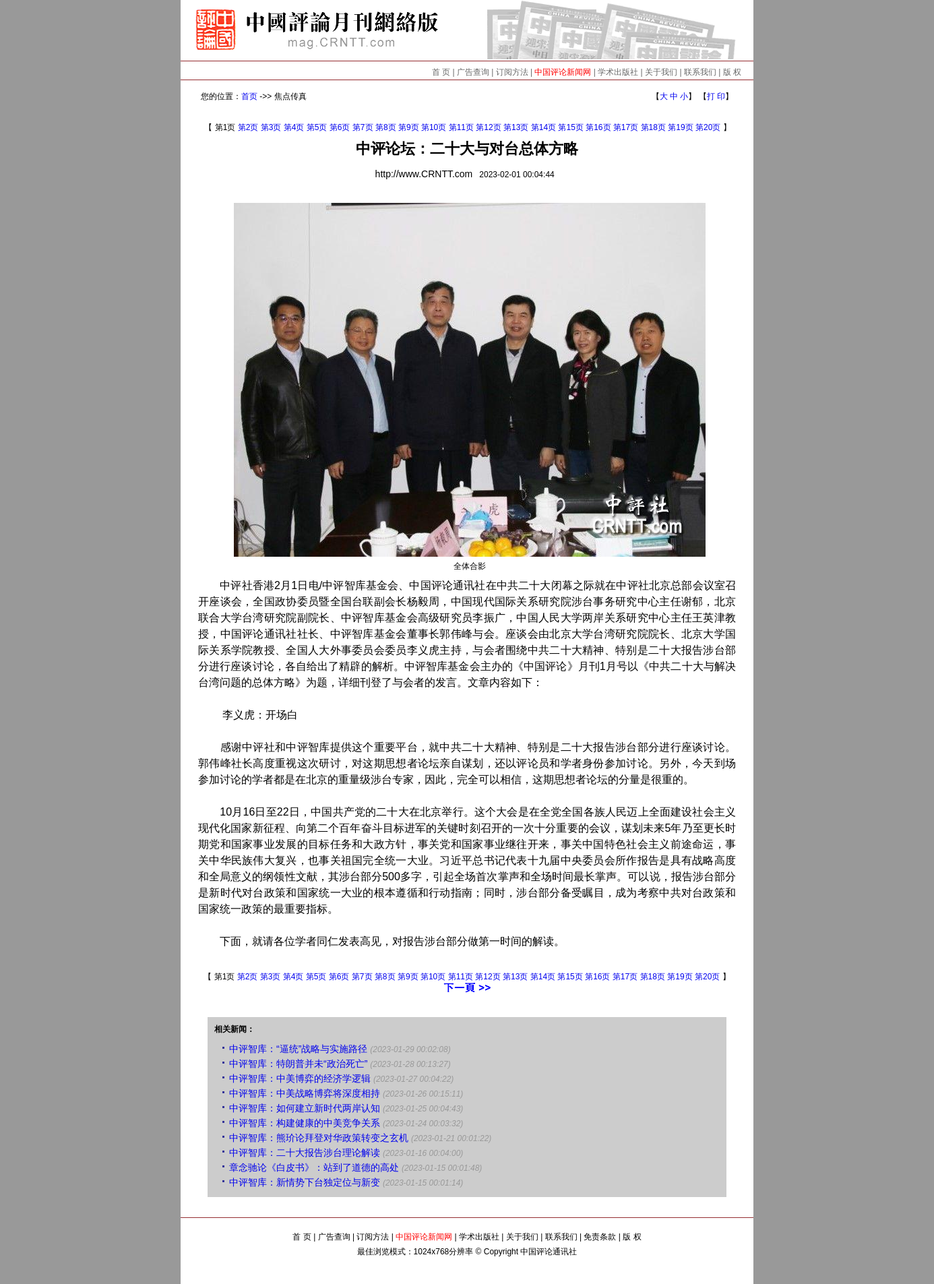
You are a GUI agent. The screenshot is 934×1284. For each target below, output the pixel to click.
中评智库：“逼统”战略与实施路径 (298, 1048)
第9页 (408, 127)
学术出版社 (618, 72)
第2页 (248, 127)
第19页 (680, 127)
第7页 (362, 127)
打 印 (716, 96)
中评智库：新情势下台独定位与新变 (304, 1182)
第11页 (461, 127)
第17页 (625, 127)
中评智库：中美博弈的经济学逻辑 (300, 1078)
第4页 (294, 127)
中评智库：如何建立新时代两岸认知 (304, 1108)
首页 (249, 96)
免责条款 (600, 1237)
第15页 (570, 127)
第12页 (488, 127)
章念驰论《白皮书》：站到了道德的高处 (314, 1167)
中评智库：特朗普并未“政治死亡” (298, 1063)
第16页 (598, 127)
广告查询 (473, 72)
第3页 (271, 127)
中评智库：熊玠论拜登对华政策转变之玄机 (318, 1137)
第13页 (515, 127)
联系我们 (700, 72)
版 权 (732, 72)
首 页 (441, 72)
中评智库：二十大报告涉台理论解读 (304, 1152)
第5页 (317, 127)
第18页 (653, 127)
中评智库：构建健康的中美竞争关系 (304, 1123)
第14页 (543, 127)
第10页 (433, 127)
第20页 (707, 127)
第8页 (385, 127)
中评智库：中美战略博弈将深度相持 (304, 1093)
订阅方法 (512, 72)
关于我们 (661, 72)
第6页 (340, 127)
